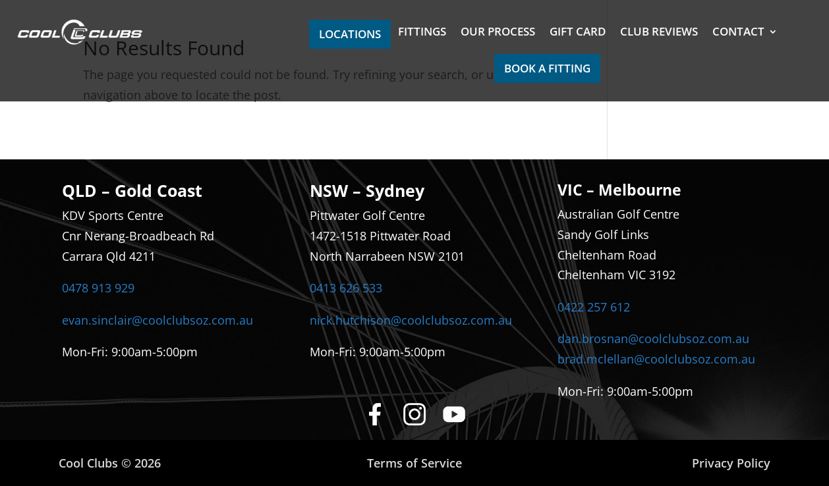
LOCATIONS (350, 33)
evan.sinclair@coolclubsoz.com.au (157, 320)
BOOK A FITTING (547, 68)
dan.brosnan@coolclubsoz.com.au (653, 338)
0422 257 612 (593, 307)
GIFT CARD (578, 33)
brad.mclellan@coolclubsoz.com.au (656, 359)
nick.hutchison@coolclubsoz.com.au (411, 320)
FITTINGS (422, 33)
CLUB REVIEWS (659, 33)
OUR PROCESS (498, 33)
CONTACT (738, 33)
